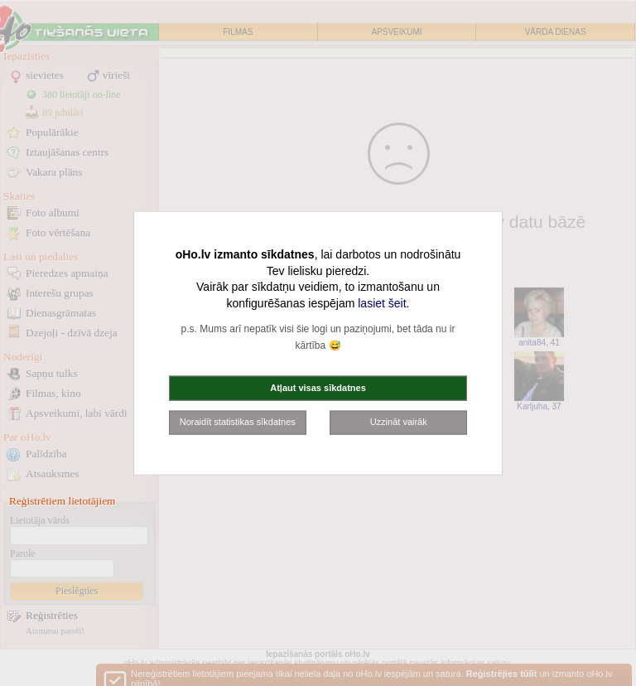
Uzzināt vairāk (398, 422)
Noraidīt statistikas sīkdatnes (238, 422)
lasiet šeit (382, 302)
